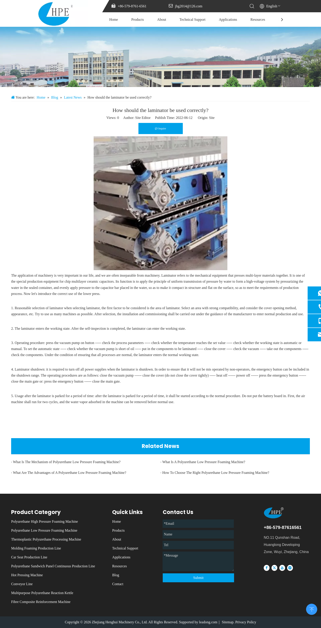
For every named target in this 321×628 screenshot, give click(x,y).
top (311, 609)
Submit (198, 578)
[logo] (281, 512)
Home (113, 19)
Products (137, 19)
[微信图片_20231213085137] (160, 57)
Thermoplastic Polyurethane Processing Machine (46, 539)
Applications (228, 19)
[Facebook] (267, 567)
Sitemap (227, 622)
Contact (117, 584)
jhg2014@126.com (188, 6)
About (161, 19)
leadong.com (208, 622)
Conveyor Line (22, 584)
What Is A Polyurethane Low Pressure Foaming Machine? (203, 462)
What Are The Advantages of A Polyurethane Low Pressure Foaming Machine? (69, 473)
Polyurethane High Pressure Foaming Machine (44, 521)
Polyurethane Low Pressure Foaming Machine (44, 530)
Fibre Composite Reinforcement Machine (40, 602)
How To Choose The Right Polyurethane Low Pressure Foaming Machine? (215, 473)
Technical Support (192, 19)
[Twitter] (274, 567)
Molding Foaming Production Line (36, 548)
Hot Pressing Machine (27, 575)
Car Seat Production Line (29, 557)
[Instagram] (290, 567)
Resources (258, 19)
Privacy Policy (245, 622)
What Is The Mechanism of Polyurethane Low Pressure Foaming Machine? (67, 462)
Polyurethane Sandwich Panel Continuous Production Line (53, 566)
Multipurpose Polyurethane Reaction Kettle (42, 593)
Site (212, 118)
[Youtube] (282, 567)
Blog (115, 575)
